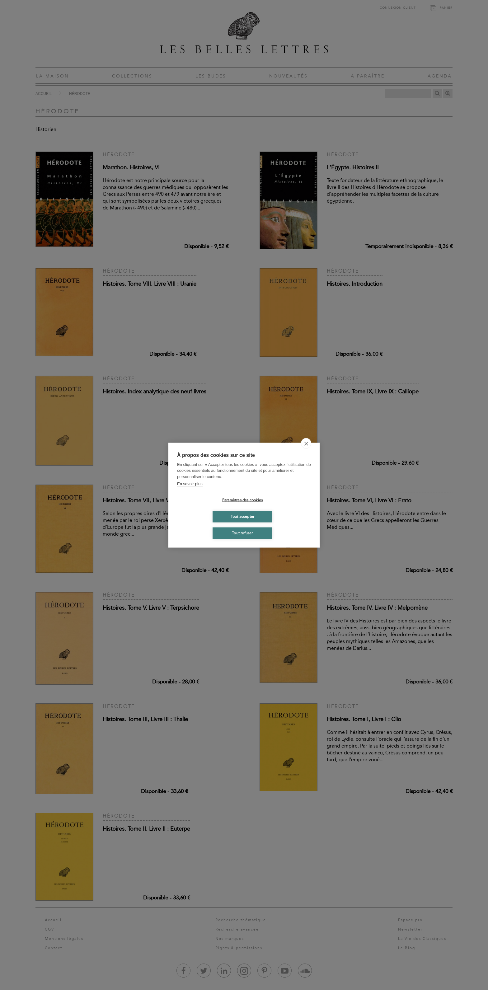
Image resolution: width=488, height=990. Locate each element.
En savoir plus (190, 483)
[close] (306, 443)
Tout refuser (242, 533)
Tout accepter (243, 516)
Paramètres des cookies (242, 500)
